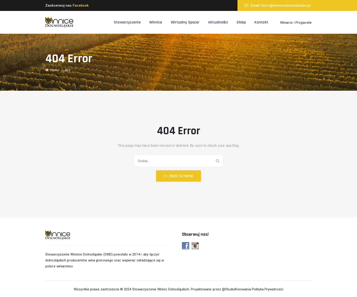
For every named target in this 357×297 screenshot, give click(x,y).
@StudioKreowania (236, 289)
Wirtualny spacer (185, 22)
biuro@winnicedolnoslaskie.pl (286, 5)
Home (52, 70)
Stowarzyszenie (127, 22)
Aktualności (218, 22)
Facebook (81, 5)
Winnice (155, 22)
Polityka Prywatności (267, 289)
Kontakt (261, 22)
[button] (178, 176)
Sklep (241, 22)
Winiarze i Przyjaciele (296, 23)
